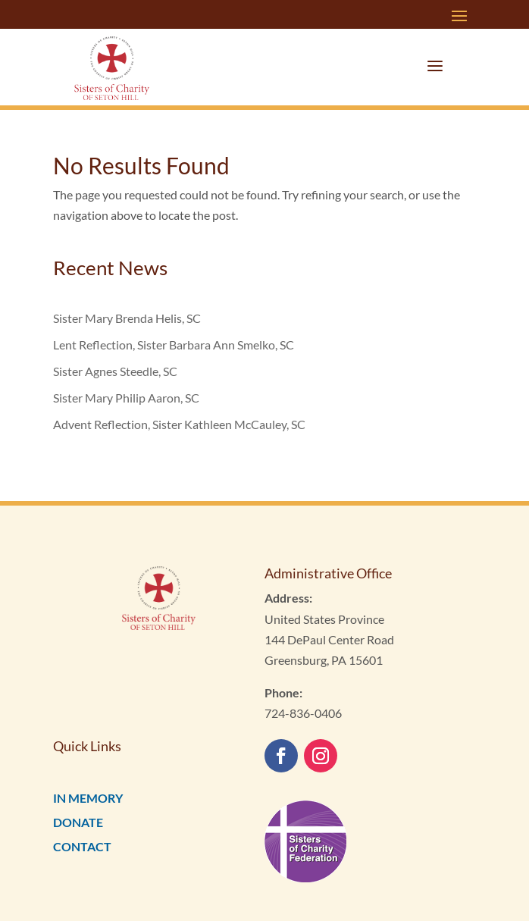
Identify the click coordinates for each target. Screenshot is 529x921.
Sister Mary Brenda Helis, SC (127, 318)
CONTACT (82, 846)
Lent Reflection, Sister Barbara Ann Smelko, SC (173, 344)
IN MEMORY (88, 798)
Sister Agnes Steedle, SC (115, 371)
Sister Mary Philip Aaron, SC (126, 397)
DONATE (78, 822)
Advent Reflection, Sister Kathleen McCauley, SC (179, 424)
